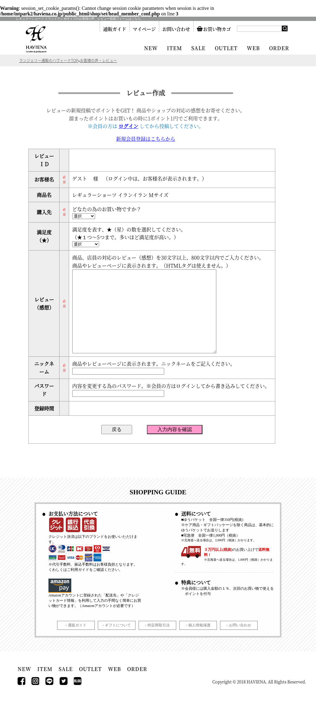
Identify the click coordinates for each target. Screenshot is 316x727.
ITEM (174, 48)
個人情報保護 (199, 644)
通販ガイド (114, 29)
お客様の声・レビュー (98, 60)
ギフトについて (118, 644)
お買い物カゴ (214, 29)
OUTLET (226, 48)
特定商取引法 (159, 644)
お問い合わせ (176, 29)
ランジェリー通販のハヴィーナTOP (48, 60)
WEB (253, 48)
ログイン (128, 126)
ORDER (279, 48)
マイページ (144, 29)
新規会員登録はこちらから (145, 138)
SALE (198, 48)
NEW (151, 48)
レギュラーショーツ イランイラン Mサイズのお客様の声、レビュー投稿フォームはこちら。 (80, 18)
